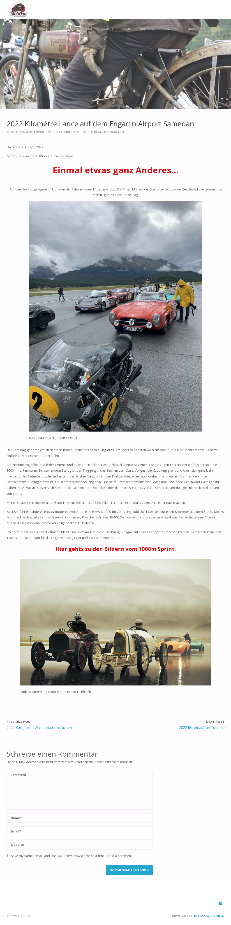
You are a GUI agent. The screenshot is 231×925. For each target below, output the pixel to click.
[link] (37, 47)
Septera (196, 916)
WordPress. (216, 916)
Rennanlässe (114, 132)
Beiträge (95, 132)
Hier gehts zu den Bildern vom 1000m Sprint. (115, 548)
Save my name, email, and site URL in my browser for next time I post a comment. (70, 856)
